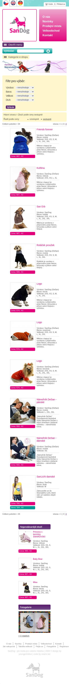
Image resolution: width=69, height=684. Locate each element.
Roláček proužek (45, 245)
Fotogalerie (51, 646)
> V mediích (23, 636)
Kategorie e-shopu (18, 57)
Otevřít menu (15, 44)
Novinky (18, 644)
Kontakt (58, 644)
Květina (41, 168)
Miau (35, 582)
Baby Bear (38, 559)
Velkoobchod (46, 644)
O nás (8, 644)
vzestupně (34, 119)
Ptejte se (39, 646)
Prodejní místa (31, 644)
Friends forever (45, 129)
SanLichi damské (46, 476)
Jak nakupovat (9, 646)
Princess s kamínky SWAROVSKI (39, 534)
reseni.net (45, 654)
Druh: (8, 99)
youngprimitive (25, 654)
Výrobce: (10, 87)
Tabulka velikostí (25, 646)
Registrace (64, 646)
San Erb (41, 206)
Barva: (9, 91)
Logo (39, 283)
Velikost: (9, 95)
